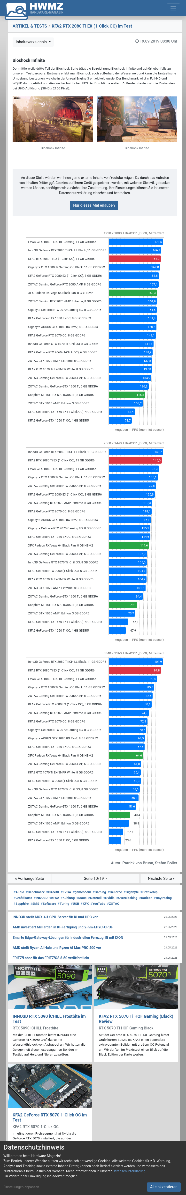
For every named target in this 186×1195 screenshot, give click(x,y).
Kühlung (68, 898)
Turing (63, 903)
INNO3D (40, 898)
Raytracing (163, 898)
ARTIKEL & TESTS (30, 26)
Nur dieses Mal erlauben (94, 205)
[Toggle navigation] (173, 8)
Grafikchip (149, 892)
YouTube (97, 903)
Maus (81, 898)
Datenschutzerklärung (129, 1171)
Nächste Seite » (161, 878)
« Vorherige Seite (29, 878)
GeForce (115, 892)
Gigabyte (131, 892)
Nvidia (109, 898)
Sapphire (21, 903)
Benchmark (35, 892)
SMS (34, 903)
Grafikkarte (23, 898)
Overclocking (127, 898)
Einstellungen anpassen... (22, 1187)
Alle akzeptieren (164, 1187)
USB (75, 903)
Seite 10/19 (94, 878)
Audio (19, 892)
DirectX (52, 892)
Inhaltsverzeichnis (32, 42)
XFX (85, 903)
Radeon (145, 898)
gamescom (82, 892)
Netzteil (95, 898)
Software (48, 903)
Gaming (99, 892)
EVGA (66, 892)
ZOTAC (113, 903)
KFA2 (54, 898)
